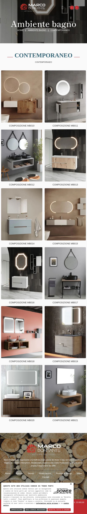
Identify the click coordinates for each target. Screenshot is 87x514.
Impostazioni (17, 510)
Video (79, 473)
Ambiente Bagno (37, 30)
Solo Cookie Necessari (36, 510)
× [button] (71, 484)
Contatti (45, 477)
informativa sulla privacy (47, 503)
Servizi (31, 473)
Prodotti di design (64, 473)
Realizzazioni (45, 473)
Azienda (19, 473)
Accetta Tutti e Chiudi (59, 510)
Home (20, 30)
